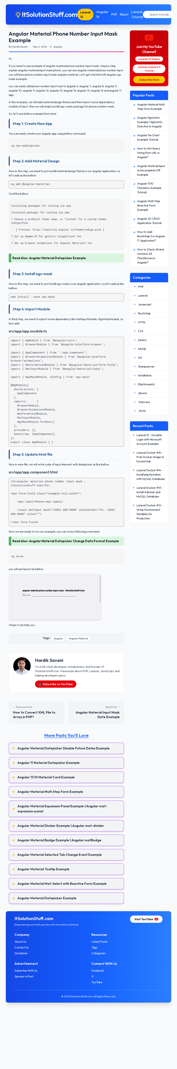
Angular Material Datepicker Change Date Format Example (74, 541)
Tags (94, 947)
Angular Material (78, 638)
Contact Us (22, 947)
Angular (58, 638)
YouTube (96, 982)
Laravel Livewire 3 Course (149, 68)
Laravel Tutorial (137, 14)
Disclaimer (21, 953)
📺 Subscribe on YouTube (56, 684)
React (124, 14)
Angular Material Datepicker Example (57, 258)
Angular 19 (102, 14)
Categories (98, 953)
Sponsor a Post (24, 976)
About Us (20, 941)
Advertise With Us (26, 970)
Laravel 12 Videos (149, 59)
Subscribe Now (149, 79)
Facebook (97, 970)
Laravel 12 (85, 14)
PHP (114, 14)
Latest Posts (99, 941)
